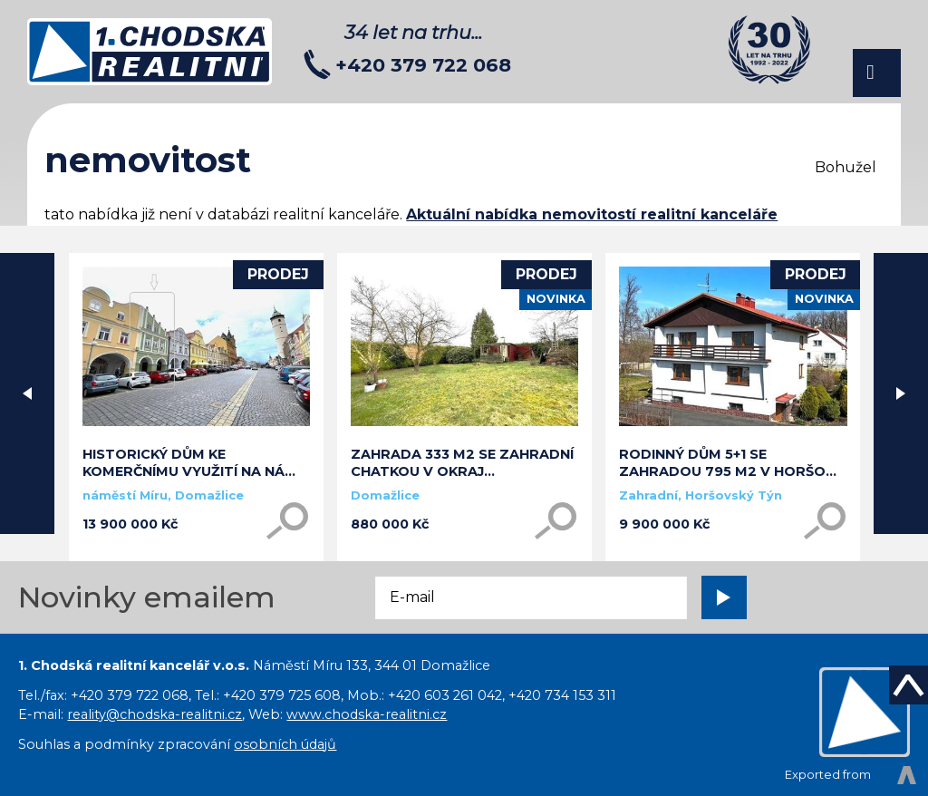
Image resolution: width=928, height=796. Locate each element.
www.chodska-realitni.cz (366, 714)
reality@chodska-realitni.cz (154, 714)
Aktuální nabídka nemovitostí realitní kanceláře (592, 214)
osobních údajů (285, 744)
